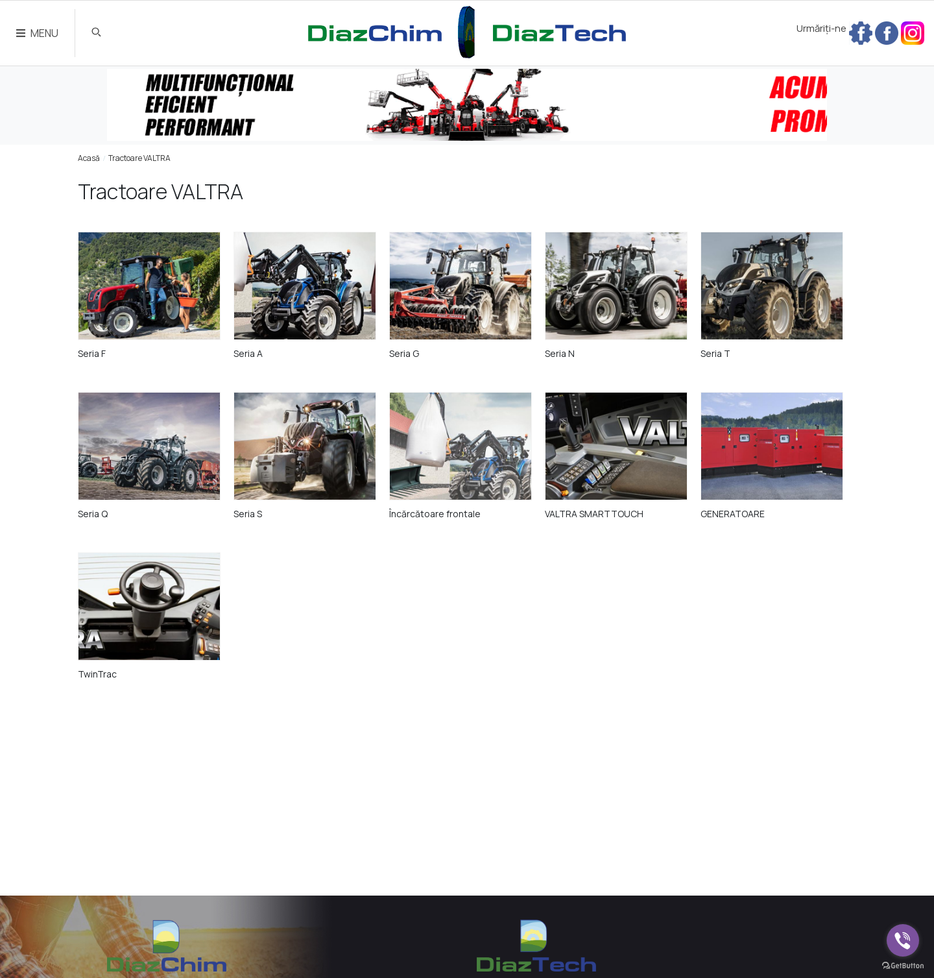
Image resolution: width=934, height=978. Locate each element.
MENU (37, 33)
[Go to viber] (903, 940)
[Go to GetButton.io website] (903, 965)
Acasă (89, 158)
